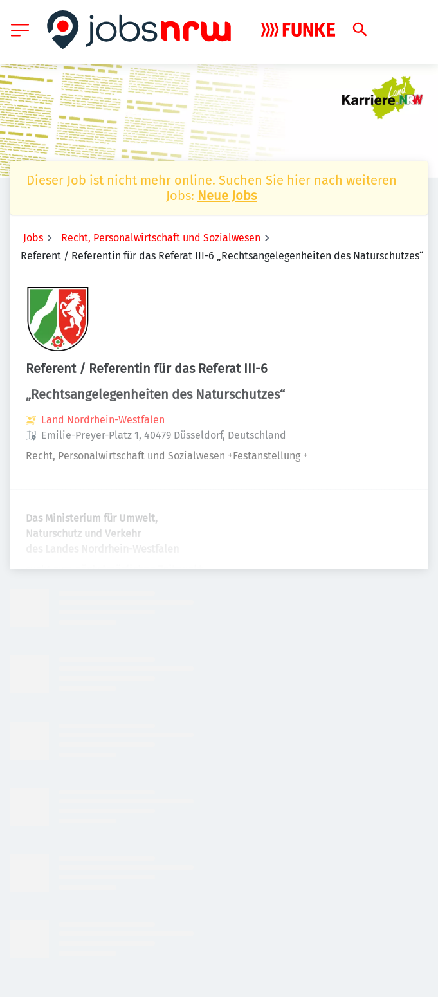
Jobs (33, 238)
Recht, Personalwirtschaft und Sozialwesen (160, 238)
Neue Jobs (227, 195)
